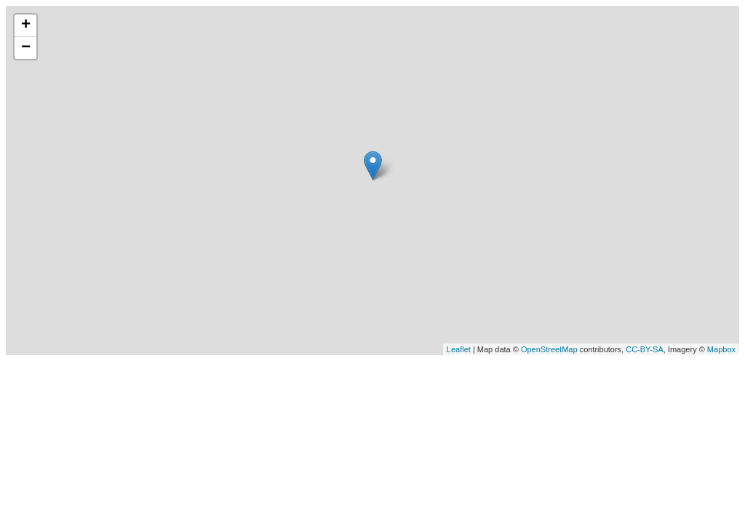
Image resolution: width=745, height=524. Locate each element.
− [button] (26, 48)
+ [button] (26, 25)
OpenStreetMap (549, 349)
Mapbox (721, 349)
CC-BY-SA (645, 349)
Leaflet (459, 349)
